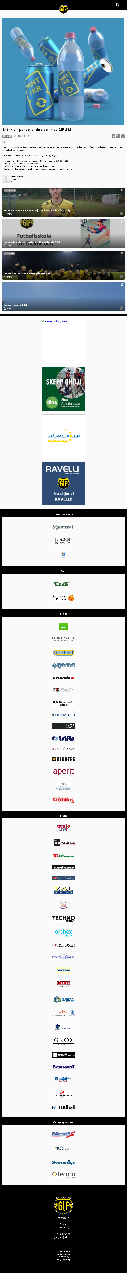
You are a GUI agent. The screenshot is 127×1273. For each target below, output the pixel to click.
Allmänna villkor (63, 1251)
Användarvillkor (63, 1254)
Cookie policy (63, 1257)
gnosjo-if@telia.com (63, 1237)
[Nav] (6, 5)
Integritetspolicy (63, 1260)
